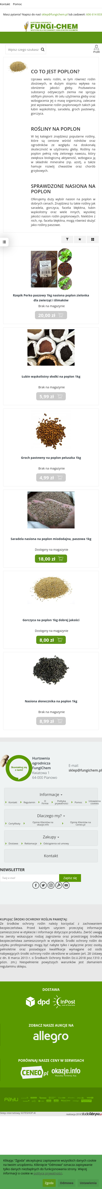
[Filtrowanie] (67, 239)
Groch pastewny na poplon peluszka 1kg (51, 458)
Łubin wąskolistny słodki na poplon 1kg (51, 376)
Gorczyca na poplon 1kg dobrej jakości (51, 620)
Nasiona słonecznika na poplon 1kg (51, 701)
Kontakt (5, 4)
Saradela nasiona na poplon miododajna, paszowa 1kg (51, 539)
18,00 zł (46, 558)
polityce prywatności (48, 1173)
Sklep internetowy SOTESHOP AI (18, 1112)
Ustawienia (88, 1183)
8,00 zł (46, 640)
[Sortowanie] (80, 239)
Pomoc (17, 4)
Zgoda (49, 1183)
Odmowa (67, 1183)
